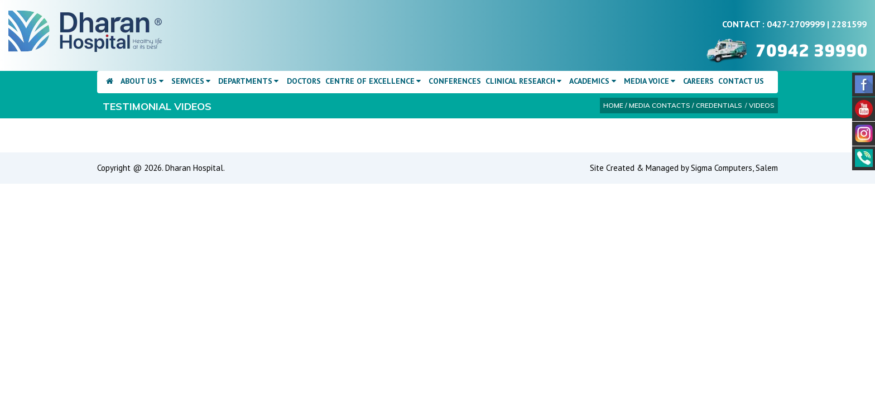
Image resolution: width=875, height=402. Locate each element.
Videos (762, 105)
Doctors (304, 81)
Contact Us (741, 81)
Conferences (455, 81)
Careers (698, 81)
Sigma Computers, (723, 167)
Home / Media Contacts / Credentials (672, 105)
